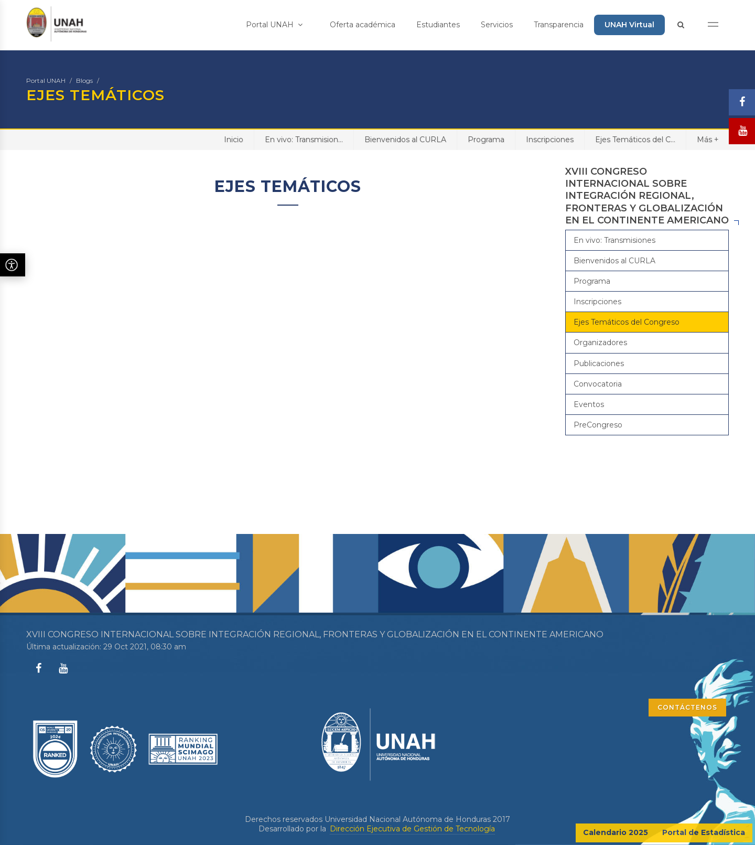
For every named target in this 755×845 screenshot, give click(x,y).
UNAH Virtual (629, 24)
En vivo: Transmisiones (614, 240)
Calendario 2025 (615, 832)
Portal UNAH (274, 24)
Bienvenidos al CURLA (405, 139)
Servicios (497, 24)
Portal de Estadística (703, 832)
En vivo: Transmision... (304, 139)
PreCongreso (598, 425)
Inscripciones (550, 139)
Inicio (233, 139)
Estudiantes (438, 24)
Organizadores (600, 342)
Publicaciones (599, 363)
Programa (486, 139)
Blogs (84, 80)
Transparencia (559, 24)
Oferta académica (362, 24)
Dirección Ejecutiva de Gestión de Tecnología (412, 828)
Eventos (589, 404)
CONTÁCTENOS (687, 707)
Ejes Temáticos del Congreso (627, 322)
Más (707, 139)
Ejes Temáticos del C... (635, 139)
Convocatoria (598, 384)
